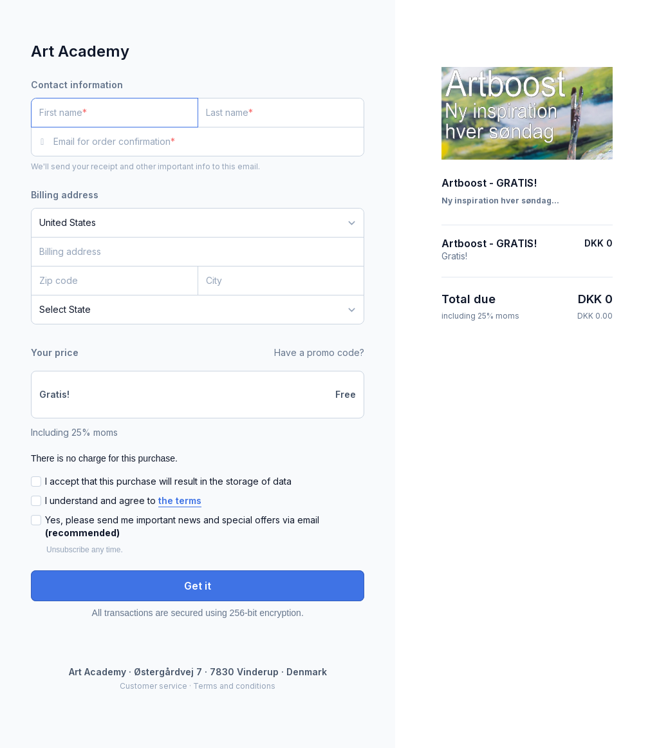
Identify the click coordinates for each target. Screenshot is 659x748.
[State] (198, 309)
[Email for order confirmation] (208, 141)
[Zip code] (115, 280)
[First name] (115, 112)
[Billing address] (190, 252)
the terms (179, 500)
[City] (281, 280)
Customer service (153, 686)
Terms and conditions (234, 686)
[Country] (198, 223)
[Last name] (281, 112)
